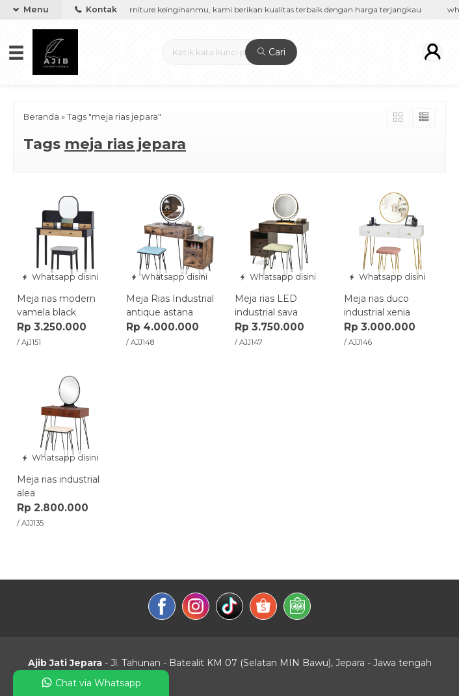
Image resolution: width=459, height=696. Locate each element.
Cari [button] (271, 52)
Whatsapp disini (59, 277)
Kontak (96, 9)
